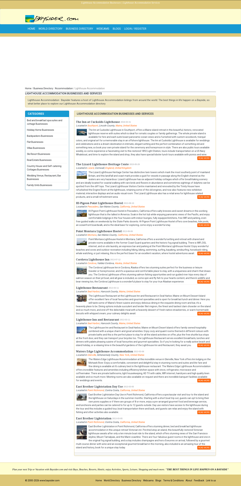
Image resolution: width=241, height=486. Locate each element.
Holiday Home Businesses (40, 130)
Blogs (117, 28)
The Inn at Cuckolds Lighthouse (98, 122)
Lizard (90, 168)
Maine (118, 125)
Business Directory (79, 28)
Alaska (118, 263)
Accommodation (64, 88)
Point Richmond (95, 390)
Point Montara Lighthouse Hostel (99, 231)
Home (28, 88)
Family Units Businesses (39, 185)
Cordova (91, 263)
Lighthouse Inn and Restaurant (97, 319)
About (189, 480)
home (31, 28)
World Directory (50, 28)
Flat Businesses (35, 142)
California (125, 206)
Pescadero (92, 206)
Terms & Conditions (173, 480)
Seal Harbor (93, 291)
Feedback (199, 480)
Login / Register (135, 28)
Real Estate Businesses (39, 160)
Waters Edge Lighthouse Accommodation (104, 351)
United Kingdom (123, 168)
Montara (91, 235)
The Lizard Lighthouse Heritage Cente (102, 164)
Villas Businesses (36, 148)
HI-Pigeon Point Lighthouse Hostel (99, 203)
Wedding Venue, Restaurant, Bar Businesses (44, 177)
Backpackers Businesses (40, 136)
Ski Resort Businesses (38, 154)
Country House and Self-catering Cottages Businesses (44, 168)
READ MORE (204, 158)
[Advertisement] (120, 60)
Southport (92, 125)
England (109, 168)
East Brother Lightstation (93, 418)
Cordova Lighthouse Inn (92, 259)
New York (124, 355)
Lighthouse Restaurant (92, 287)
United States (130, 125)
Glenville (91, 355)
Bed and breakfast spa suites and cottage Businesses (44, 122)
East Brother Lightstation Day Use (99, 386)
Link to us (211, 480)
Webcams (102, 28)
